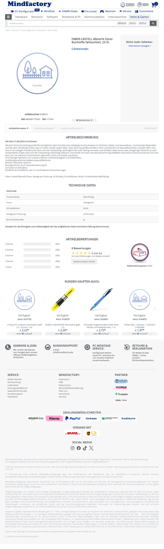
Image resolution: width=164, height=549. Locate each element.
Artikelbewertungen (43, 128)
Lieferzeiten (13, 385)
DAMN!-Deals (68, 11)
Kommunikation (94, 17)
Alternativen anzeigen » (140, 45)
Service (125, 11)
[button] (8, 17)
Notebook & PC (71, 17)
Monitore (37, 17)
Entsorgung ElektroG (17, 388)
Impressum (64, 379)
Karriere (62, 396)
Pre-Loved (89, 11)
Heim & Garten (139, 17)
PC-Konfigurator (23, 11)
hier (94, 531)
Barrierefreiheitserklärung (71, 388)
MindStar (48, 11)
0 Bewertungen (80, 48)
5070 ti (132, 23)
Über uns (63, 390)
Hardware (21, 17)
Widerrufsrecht (15, 379)
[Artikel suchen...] (79, 23)
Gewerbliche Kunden (17, 390)
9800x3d (122, 23)
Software (52, 17)
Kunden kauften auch (71, 128)
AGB (61, 382)
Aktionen (108, 11)
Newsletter (13, 396)
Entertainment (117, 17)
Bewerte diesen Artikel (84, 261)
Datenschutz (65, 385)
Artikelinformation (17, 128)
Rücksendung (14, 382)
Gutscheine (144, 11)
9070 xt (142, 23)
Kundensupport (15, 393)
